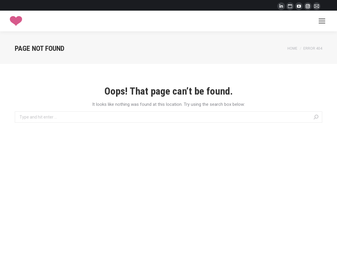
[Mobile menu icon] (322, 21)
